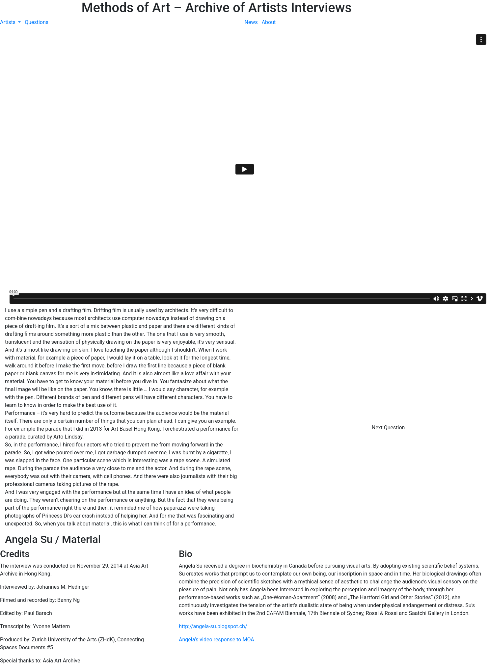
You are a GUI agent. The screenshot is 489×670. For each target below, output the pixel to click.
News (251, 22)
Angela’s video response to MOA (216, 639)
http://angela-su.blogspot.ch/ (213, 626)
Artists (8, 22)
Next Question (389, 427)
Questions (36, 22)
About (269, 22)
